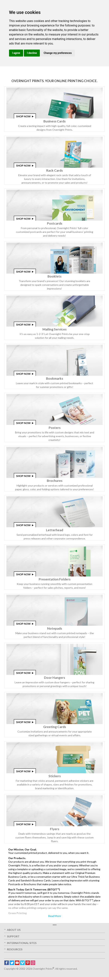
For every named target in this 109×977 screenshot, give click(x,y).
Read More (54, 915)
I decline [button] (32, 52)
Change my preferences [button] (58, 52)
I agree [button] (16, 52)
